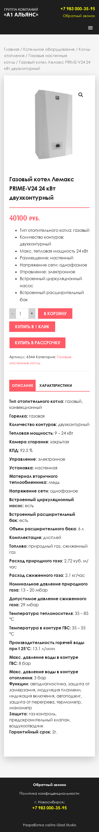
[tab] (22, 385)
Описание (22, 385)
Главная (11, 49)
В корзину (55, 313)
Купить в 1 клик (32, 326)
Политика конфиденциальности (49, 793)
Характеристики (55, 385)
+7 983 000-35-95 (77, 8)
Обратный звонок (79, 15)
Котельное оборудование (49, 49)
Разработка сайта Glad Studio (49, 825)
